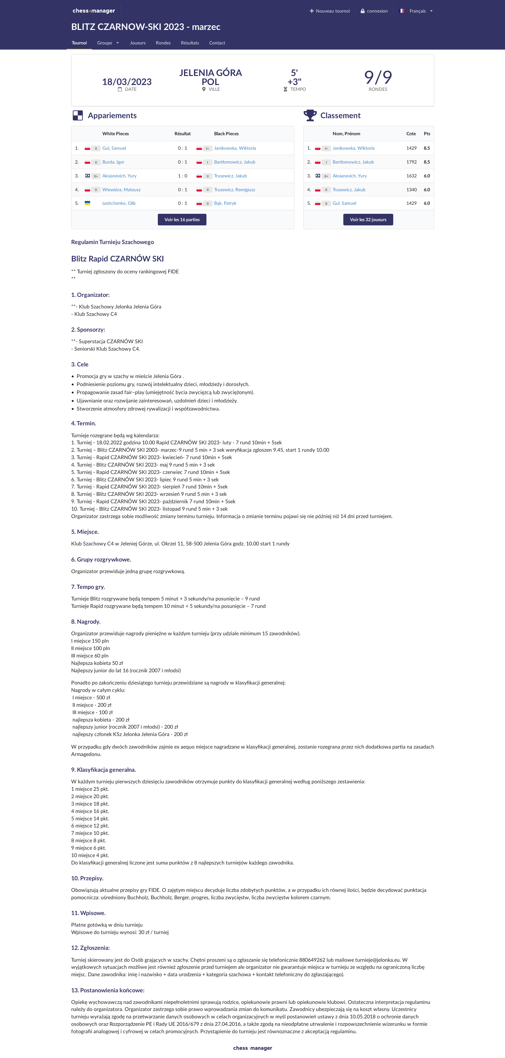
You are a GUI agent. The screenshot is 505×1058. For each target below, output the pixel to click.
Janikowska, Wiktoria (235, 148)
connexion (374, 11)
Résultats (190, 42)
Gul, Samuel (114, 148)
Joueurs (138, 42)
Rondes (163, 42)
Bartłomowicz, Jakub (234, 162)
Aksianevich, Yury (119, 175)
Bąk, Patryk (225, 203)
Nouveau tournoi (329, 11)
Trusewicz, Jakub (230, 175)
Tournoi (79, 42)
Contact (217, 42)
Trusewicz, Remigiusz (234, 189)
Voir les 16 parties (182, 219)
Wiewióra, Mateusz (121, 189)
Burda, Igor (113, 162)
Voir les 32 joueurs (368, 219)
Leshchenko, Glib (119, 203)
